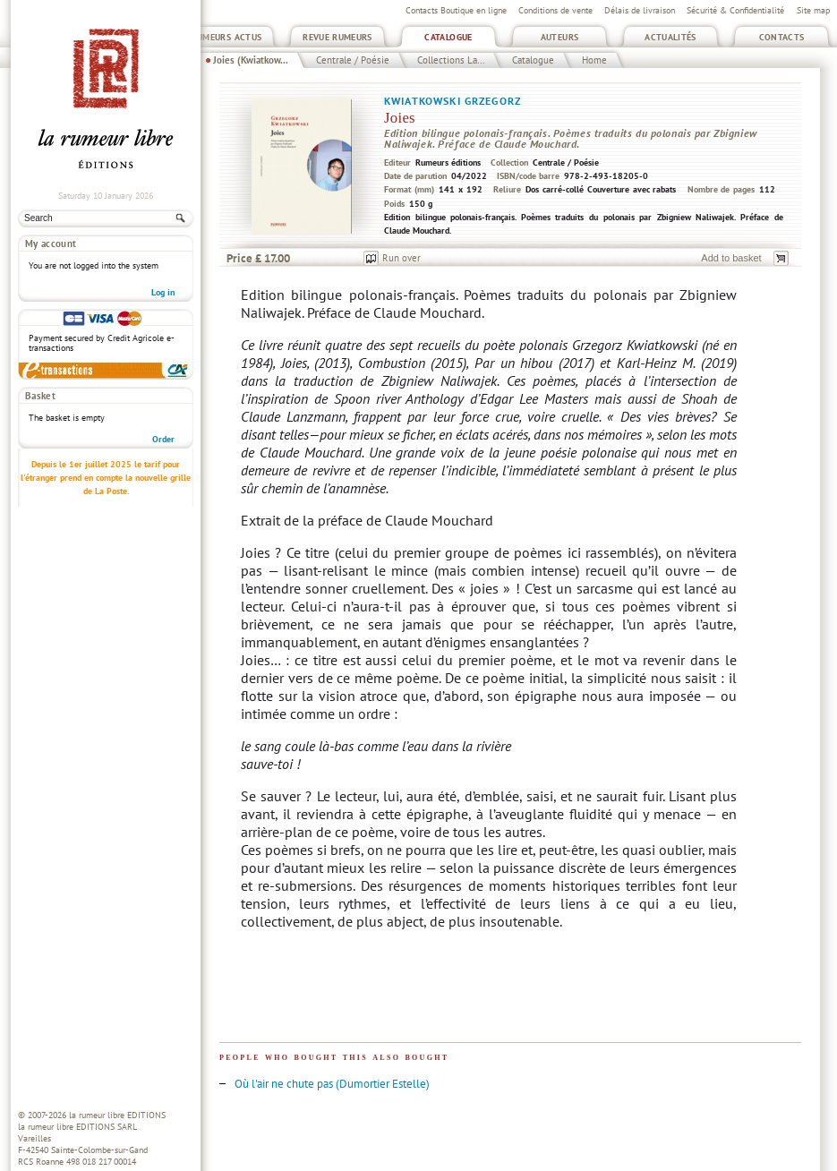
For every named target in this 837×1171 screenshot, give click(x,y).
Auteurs (560, 37)
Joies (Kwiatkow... (250, 60)
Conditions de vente (555, 10)
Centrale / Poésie (352, 60)
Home (594, 60)
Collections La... (450, 60)
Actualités (670, 37)
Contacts (782, 37)
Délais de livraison (639, 10)
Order (163, 439)
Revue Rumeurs (337, 37)
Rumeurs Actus (227, 37)
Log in (163, 292)
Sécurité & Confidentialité (735, 10)
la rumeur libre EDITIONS (117, 1115)
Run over (401, 258)
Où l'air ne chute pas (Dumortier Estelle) (332, 1083)
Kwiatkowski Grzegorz (452, 100)
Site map (813, 10)
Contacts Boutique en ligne (456, 10)
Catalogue (448, 37)
